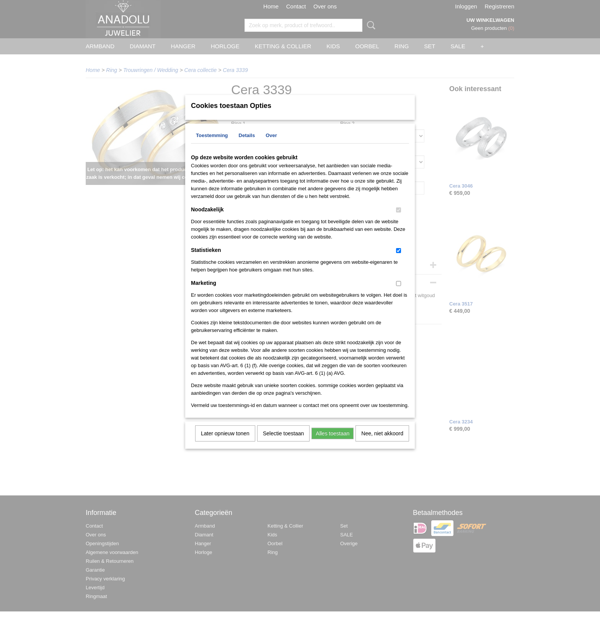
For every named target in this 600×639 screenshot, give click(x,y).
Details (247, 145)
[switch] (398, 219)
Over (271, 145)
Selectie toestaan (283, 443)
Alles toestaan (332, 443)
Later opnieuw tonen (225, 443)
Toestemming (212, 145)
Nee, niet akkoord (382, 443)
